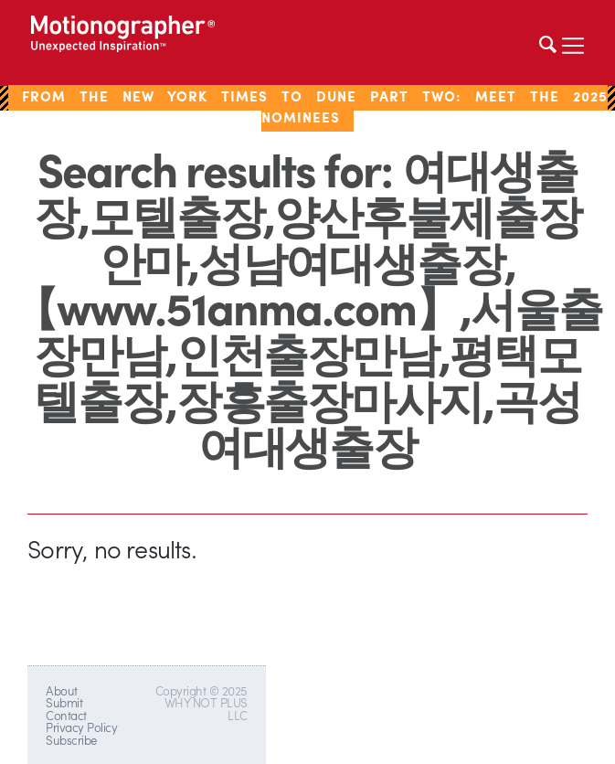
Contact (66, 715)
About (61, 690)
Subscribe (71, 740)
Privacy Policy (81, 727)
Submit (64, 702)
